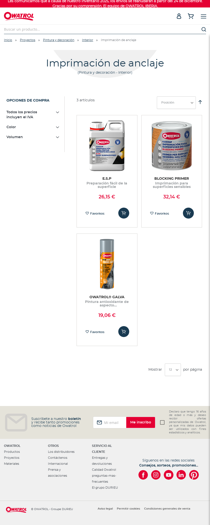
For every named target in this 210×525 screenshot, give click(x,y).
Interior (87, 40)
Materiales (11, 463)
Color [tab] (11, 127)
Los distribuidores (61, 451)
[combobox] (105, 29)
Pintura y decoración (58, 40)
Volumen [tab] (14, 137)
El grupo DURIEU (105, 487)
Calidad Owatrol (104, 469)
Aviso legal (105, 508)
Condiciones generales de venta (167, 508)
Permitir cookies (128, 508)
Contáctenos (57, 457)
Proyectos (27, 40)
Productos (12, 451)
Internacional (58, 463)
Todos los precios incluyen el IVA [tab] (21, 115)
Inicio (8, 40)
